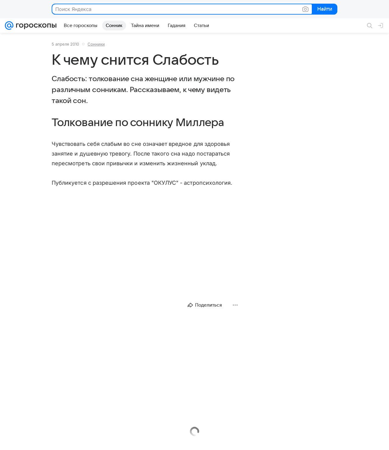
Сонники (96, 44)
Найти (324, 9)
